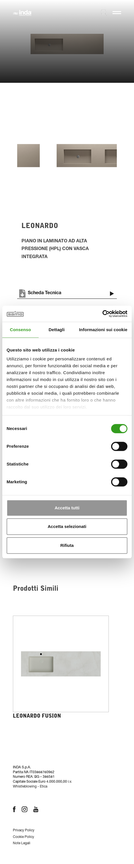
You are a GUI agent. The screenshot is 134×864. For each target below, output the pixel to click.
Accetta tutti (67, 507)
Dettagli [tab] (57, 329)
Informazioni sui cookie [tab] (103, 329)
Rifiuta (67, 545)
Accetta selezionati (67, 526)
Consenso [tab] (20, 329)
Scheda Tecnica (39, 293)
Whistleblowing (25, 786)
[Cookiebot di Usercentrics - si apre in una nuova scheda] (102, 313)
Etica (43, 786)
